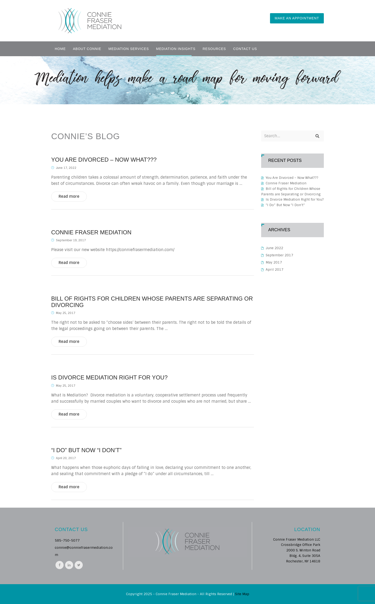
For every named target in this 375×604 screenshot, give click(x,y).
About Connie (87, 49)
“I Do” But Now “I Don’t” (86, 450)
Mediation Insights (176, 49)
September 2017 (279, 255)
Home (60, 49)
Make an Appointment (297, 18)
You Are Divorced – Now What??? (104, 160)
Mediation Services (128, 49)
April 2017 (274, 269)
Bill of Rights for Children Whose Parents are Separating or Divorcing (152, 302)
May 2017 (274, 262)
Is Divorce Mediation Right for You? (109, 377)
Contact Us (245, 49)
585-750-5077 (67, 540)
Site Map (242, 594)
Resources (214, 49)
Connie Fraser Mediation (91, 232)
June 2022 (274, 248)
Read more (69, 196)
